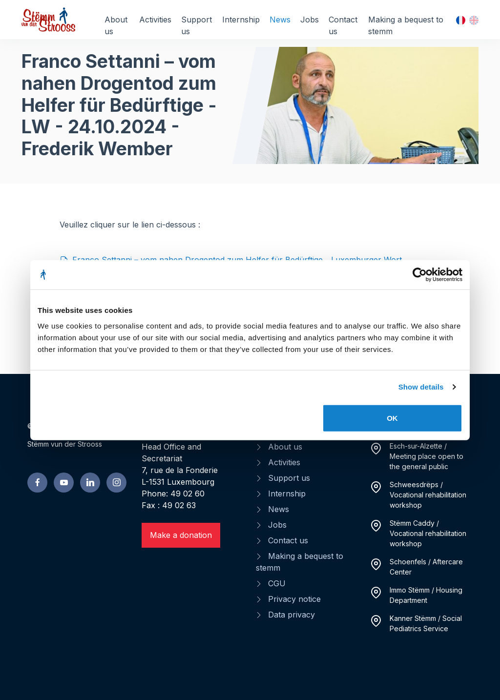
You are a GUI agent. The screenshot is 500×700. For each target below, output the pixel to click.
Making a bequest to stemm (405, 25)
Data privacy (291, 614)
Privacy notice (294, 599)
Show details (421, 387)
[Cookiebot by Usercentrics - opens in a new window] (419, 275)
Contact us (343, 25)
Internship (241, 19)
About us (115, 25)
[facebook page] (37, 483)
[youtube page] (64, 483)
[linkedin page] (90, 483)
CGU (277, 583)
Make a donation (181, 535)
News (280, 19)
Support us (196, 25)
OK (392, 417)
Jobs (309, 19)
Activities (155, 19)
